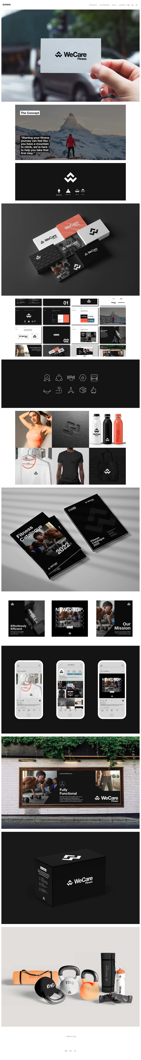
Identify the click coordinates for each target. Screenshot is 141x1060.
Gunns (7, 4)
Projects (93, 5)
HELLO (114, 5)
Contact (122, 5)
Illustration (104, 5)
